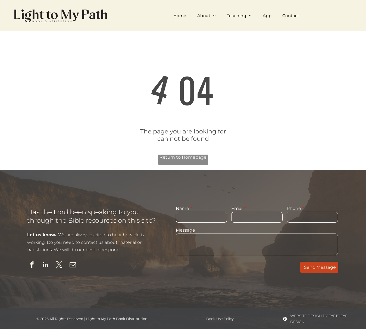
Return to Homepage (183, 157)
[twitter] (59, 265)
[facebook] (32, 265)
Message (185, 230)
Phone (294, 208)
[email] (72, 265)
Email (237, 208)
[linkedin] (45, 265)
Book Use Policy (220, 319)
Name (182, 208)
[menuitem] (180, 15)
